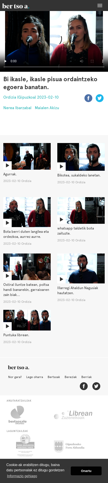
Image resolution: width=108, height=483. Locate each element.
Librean (73, 415)
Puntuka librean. (16, 335)
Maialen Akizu (47, 107)
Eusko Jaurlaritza (25, 445)
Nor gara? (15, 377)
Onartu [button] (86, 471)
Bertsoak (54, 377)
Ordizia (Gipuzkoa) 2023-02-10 (31, 97)
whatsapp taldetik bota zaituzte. (75, 230)
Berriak (86, 377)
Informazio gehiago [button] (22, 476)
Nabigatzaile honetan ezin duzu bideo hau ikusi (54, 41)
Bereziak (71, 377)
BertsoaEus (22, 5)
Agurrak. (10, 174)
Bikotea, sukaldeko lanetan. (79, 175)
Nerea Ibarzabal (17, 107)
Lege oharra (34, 377)
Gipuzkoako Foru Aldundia (72, 445)
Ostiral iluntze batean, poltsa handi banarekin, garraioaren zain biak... (26, 290)
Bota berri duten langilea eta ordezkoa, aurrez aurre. (26, 234)
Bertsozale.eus (20, 415)
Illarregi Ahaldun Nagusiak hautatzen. (77, 290)
